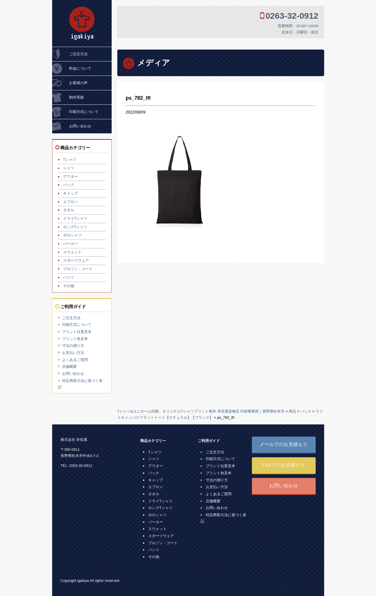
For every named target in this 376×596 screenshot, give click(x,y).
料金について (80, 68)
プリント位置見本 (77, 332)
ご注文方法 (78, 54)
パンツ (68, 277)
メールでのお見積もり (284, 444)
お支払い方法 (73, 353)
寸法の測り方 (73, 345)
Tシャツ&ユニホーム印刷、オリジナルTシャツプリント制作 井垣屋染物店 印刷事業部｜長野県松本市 (201, 411)
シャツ (68, 168)
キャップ (70, 193)
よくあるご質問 (75, 360)
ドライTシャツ (75, 218)
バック (68, 185)
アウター (70, 176)
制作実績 (76, 97)
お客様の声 (78, 83)
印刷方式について (84, 112)
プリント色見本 (75, 339)
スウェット (72, 252)
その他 (68, 286)
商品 (292, 411)
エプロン (70, 202)
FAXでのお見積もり (283, 465)
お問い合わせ (80, 126)
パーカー (70, 244)
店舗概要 (69, 366)
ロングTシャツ (75, 227)
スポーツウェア (76, 260)
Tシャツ (70, 159)
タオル (68, 210)
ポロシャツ (72, 235)
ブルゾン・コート (78, 269)
